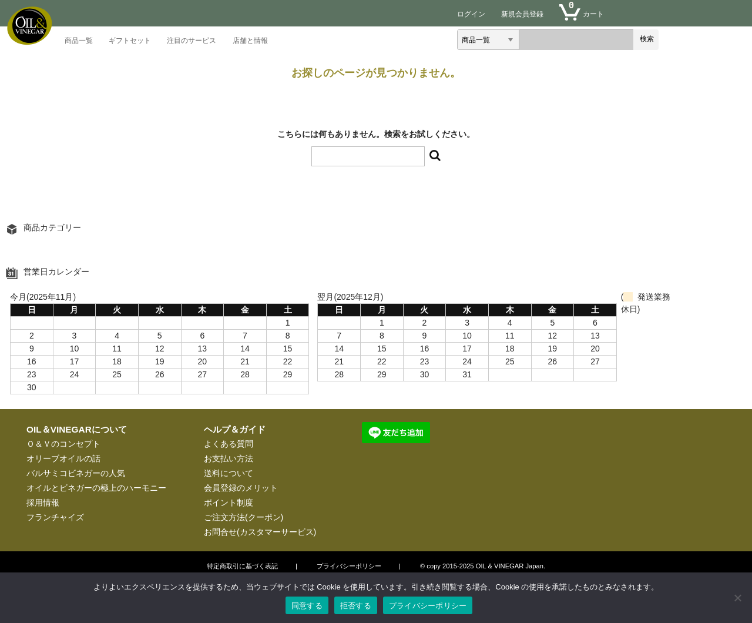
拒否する (355, 605)
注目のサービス (191, 41)
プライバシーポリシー (428, 605)
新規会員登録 (522, 14)
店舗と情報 (250, 41)
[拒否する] (737, 598)
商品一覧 (79, 41)
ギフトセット (130, 41)
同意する (307, 605)
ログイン (471, 14)
